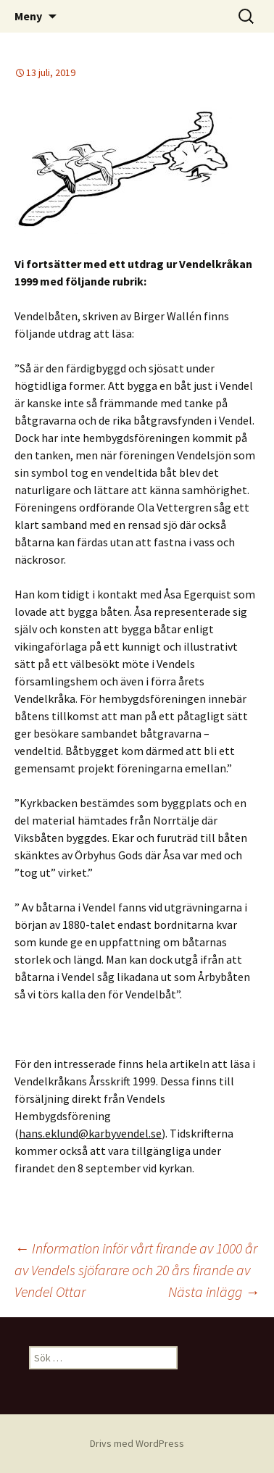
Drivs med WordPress (137, 1443)
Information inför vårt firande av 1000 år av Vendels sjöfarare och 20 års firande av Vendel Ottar (135, 1270)
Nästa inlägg (214, 1291)
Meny (28, 16)
